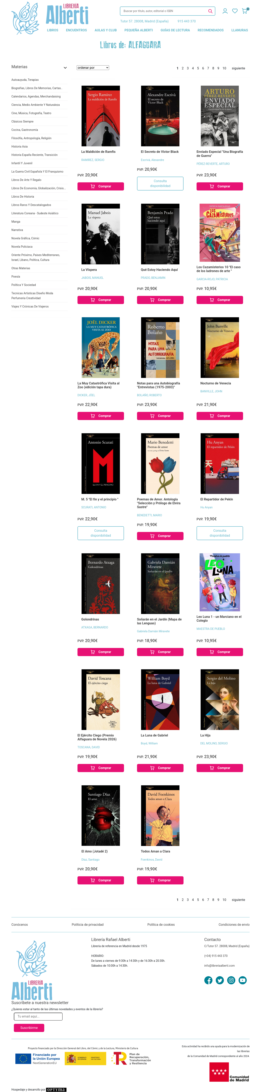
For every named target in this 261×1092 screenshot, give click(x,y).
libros (52, 30)
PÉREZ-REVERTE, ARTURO (213, 163)
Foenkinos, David (151, 859)
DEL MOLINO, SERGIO (214, 743)
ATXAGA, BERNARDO (94, 627)
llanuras (239, 30)
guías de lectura (175, 30)
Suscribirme (29, 1028)
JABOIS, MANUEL (92, 277)
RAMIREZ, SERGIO (92, 160)
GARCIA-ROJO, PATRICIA (212, 279)
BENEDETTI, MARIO (149, 515)
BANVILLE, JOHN (211, 391)
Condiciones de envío (234, 925)
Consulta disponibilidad (160, 183)
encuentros (76, 30)
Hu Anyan (206, 507)
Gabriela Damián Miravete (153, 631)
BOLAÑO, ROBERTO (149, 395)
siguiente (238, 68)
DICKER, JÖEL (86, 395)
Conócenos (19, 925)
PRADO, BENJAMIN (153, 277)
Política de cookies (161, 925)
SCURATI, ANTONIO (93, 507)
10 (224, 68)
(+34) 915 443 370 (216, 955)
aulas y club (106, 30)
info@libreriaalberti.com (219, 965)
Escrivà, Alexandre (152, 160)
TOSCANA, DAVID (88, 747)
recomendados (211, 30)
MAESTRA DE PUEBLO (211, 628)
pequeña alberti (139, 30)
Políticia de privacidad (88, 925)
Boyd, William (149, 743)
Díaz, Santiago (90, 859)
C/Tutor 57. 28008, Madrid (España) (227, 946)
